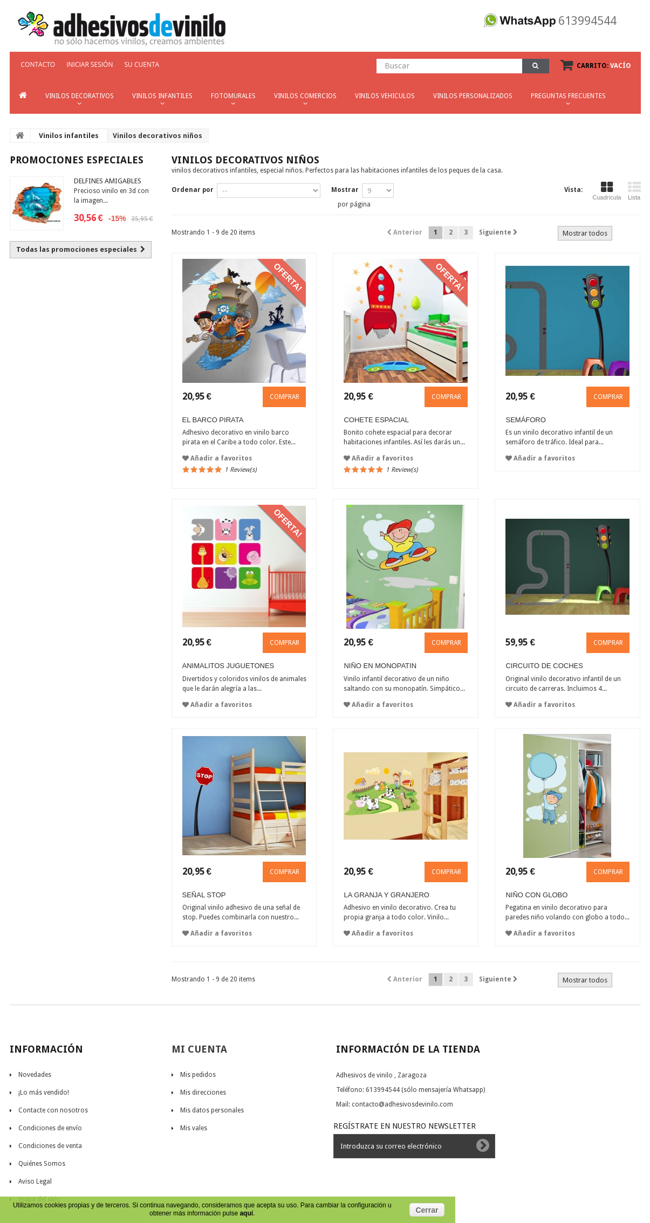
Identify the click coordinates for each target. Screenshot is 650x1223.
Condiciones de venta (50, 1146)
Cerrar (426, 1210)
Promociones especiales (76, 160)
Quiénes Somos (41, 1163)
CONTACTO (38, 64)
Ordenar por (193, 190)
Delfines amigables (107, 181)
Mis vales (193, 1128)
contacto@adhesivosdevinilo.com (402, 1104)
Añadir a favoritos (217, 458)
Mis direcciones (203, 1092)
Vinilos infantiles (69, 136)
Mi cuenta (199, 1049)
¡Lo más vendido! (43, 1092)
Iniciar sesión (89, 64)
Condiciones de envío (50, 1128)
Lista (634, 191)
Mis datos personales (212, 1110)
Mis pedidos (198, 1074)
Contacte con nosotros (53, 1110)
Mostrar (345, 190)
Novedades (34, 1074)
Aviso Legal (35, 1181)
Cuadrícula (606, 191)
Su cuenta (141, 64)
